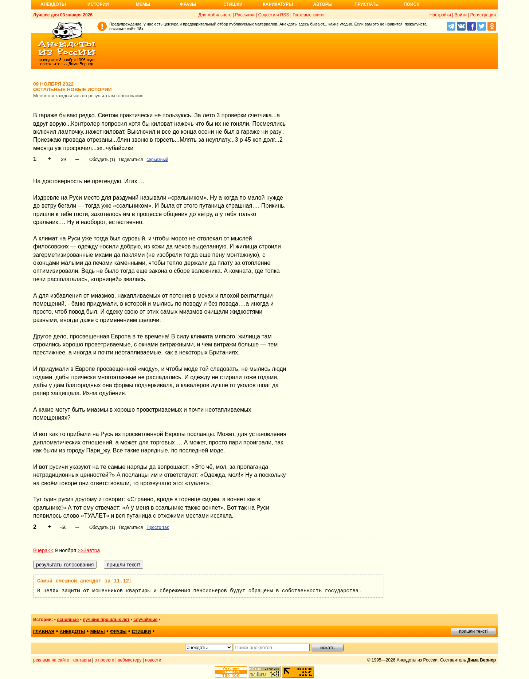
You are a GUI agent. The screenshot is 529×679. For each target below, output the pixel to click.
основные (68, 619)
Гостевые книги (308, 14)
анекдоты (72, 631)
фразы (118, 631)
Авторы (323, 4)
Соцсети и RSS (273, 14)
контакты (82, 660)
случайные (145, 619)
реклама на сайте (51, 660)
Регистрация (483, 14)
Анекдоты (53, 4)
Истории (98, 4)
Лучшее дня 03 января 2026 (63, 14)
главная (43, 631)
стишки (141, 631)
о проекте (104, 660)
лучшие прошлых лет (106, 619)
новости (153, 660)
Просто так (157, 527)
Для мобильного (215, 14)
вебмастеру (129, 660)
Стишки (232, 4)
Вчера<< (43, 550)
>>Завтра (89, 550)
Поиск (411, 4)
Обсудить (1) (102, 159)
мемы (97, 631)
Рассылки (245, 14)
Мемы (143, 4)
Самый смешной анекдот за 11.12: (84, 581)
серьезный (157, 159)
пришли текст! (473, 631)
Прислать (366, 4)
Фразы (188, 4)
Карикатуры (278, 4)
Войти (460, 14)
